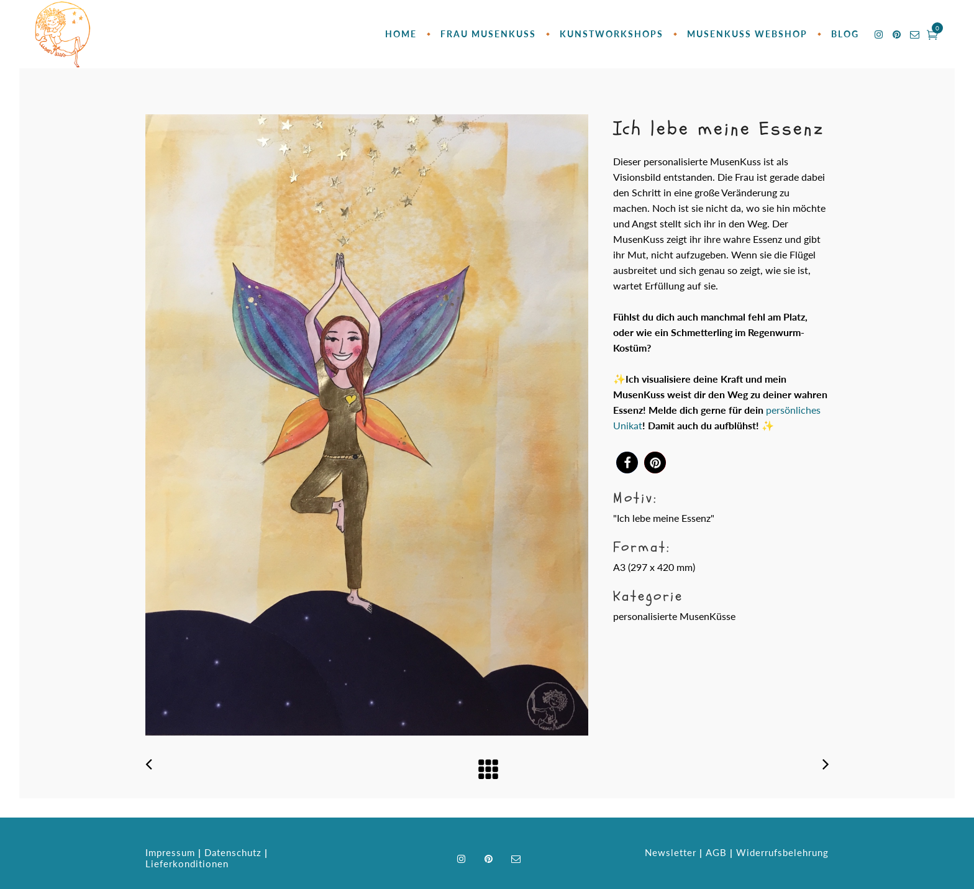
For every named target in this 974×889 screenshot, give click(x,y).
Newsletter (670, 852)
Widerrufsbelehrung (782, 852)
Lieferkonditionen (187, 863)
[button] (627, 462)
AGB (716, 852)
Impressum (170, 852)
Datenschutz (233, 852)
